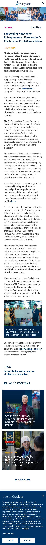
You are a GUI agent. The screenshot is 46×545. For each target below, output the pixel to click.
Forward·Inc (27, 88)
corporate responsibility (30, 348)
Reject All (10, 540)
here (13, 201)
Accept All (27, 540)
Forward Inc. (23, 374)
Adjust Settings (8, 533)
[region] (23, 518)
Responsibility (11, 371)
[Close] (43, 495)
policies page (24, 528)
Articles (22, 371)
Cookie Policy (14, 526)
